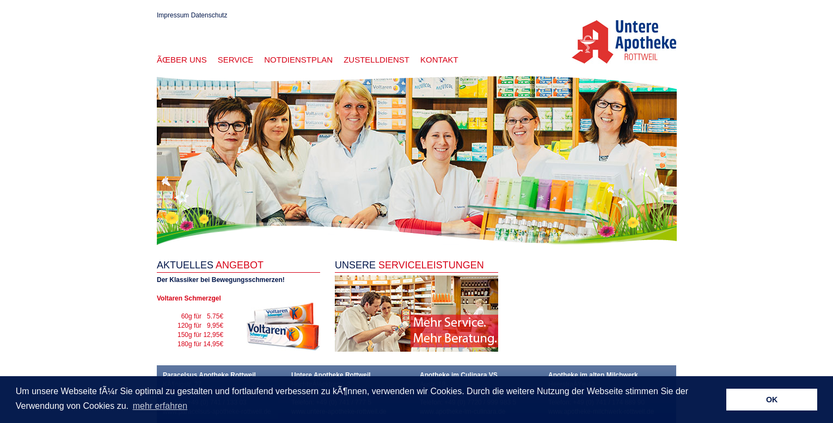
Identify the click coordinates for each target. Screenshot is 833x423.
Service (236, 59)
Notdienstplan (298, 59)
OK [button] (772, 399)
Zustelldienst (376, 59)
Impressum (173, 15)
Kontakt (439, 59)
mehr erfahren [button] (160, 405)
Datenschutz (209, 15)
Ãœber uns (182, 59)
